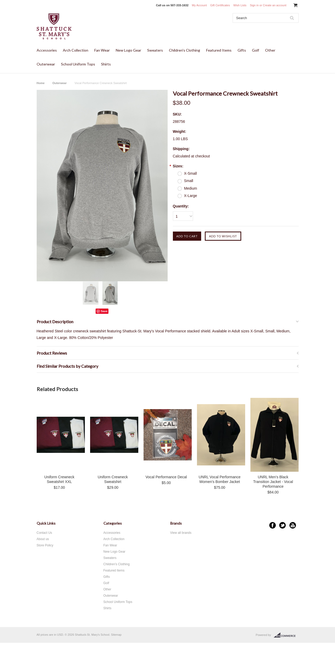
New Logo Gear (128, 50)
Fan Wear (102, 50)
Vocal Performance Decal (166, 477)
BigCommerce (286, 635)
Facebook (272, 525)
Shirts (106, 64)
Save (104, 311)
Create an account (274, 5)
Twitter (282, 525)
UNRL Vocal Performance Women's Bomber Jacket (220, 479)
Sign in (254, 5)
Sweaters (155, 50)
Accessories (47, 50)
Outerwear (46, 64)
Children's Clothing (184, 50)
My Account (199, 5)
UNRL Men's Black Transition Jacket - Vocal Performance (273, 481)
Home (41, 83)
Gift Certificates (220, 5)
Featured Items (219, 50)
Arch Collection (75, 50)
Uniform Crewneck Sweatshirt (113, 479)
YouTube (292, 525)
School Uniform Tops (78, 64)
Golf (255, 50)
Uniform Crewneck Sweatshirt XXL (59, 479)
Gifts (242, 50)
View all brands (180, 533)
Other (270, 50)
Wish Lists (239, 5)
